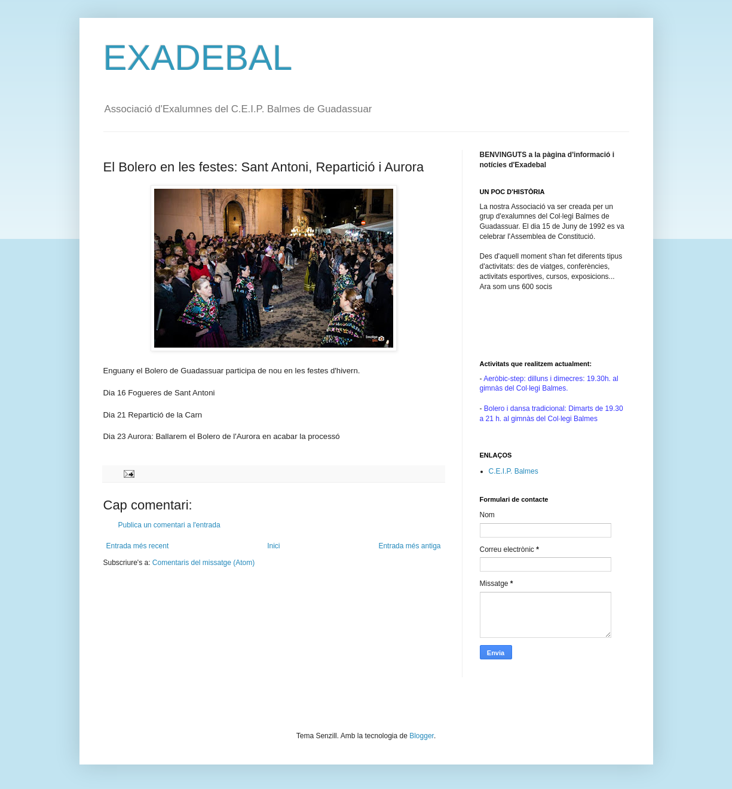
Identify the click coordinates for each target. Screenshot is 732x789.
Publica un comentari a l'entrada (169, 525)
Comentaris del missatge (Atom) (203, 562)
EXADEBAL (198, 58)
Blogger (421, 736)
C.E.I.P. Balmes (513, 471)
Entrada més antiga (409, 546)
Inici (273, 546)
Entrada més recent (137, 546)
